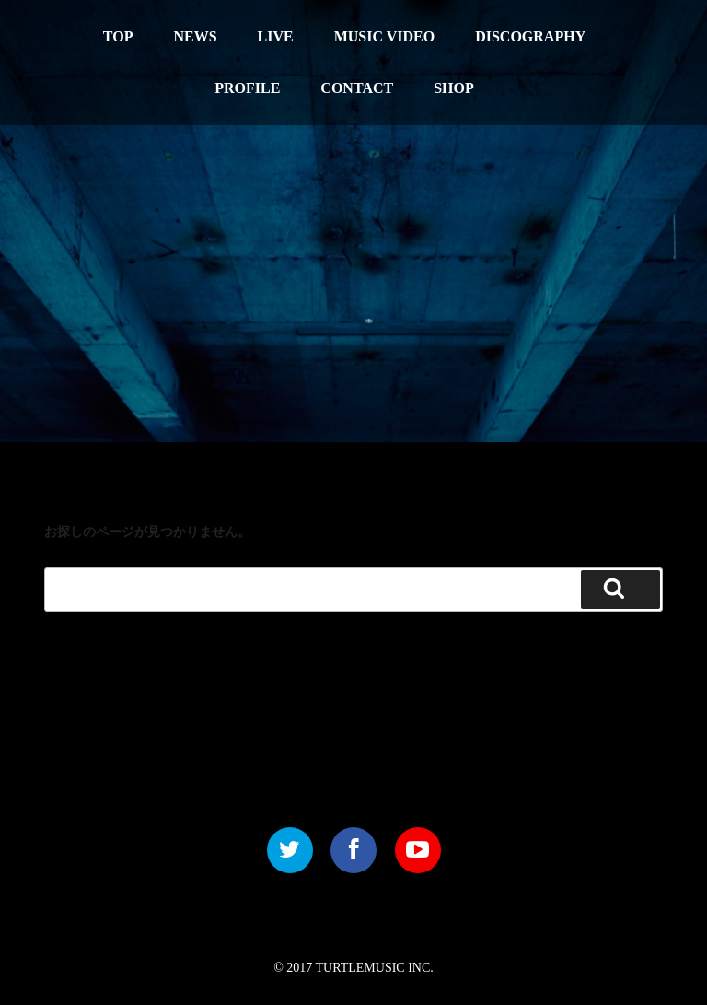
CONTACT (356, 88)
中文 (603, 23)
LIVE (276, 36)
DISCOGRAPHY (530, 36)
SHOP (454, 88)
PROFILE (247, 88)
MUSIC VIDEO (384, 36)
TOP (118, 36)
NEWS (194, 36)
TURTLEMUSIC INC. (375, 968)
